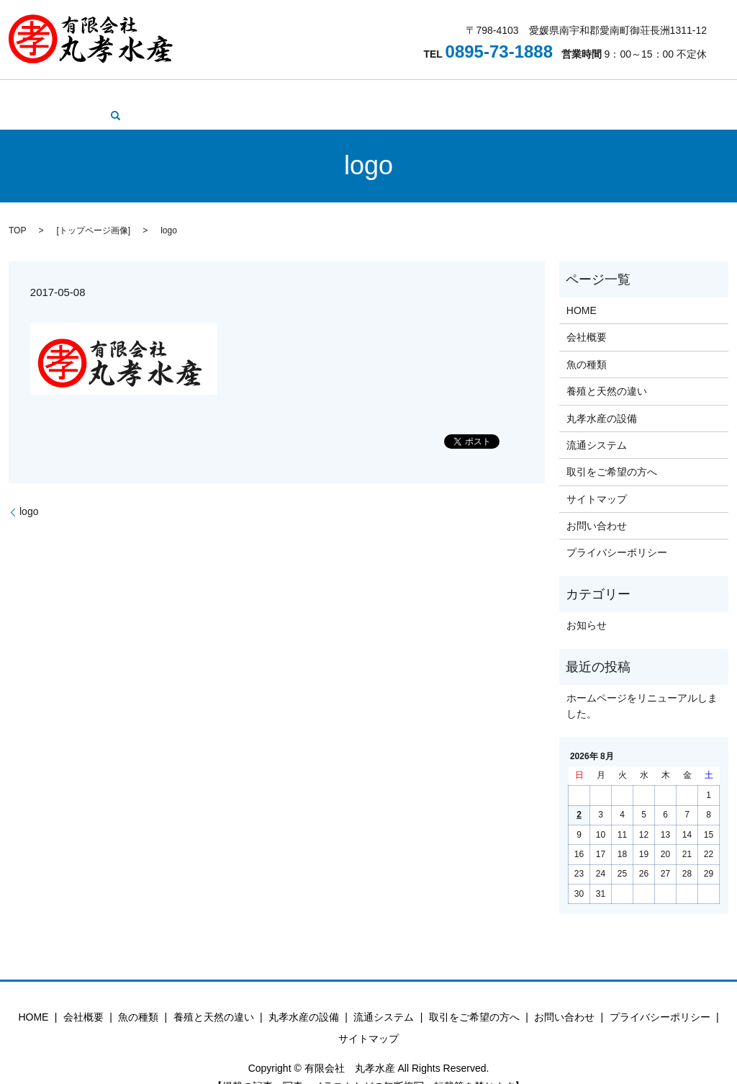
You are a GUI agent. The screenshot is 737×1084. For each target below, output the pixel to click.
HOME (72, 93)
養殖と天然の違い (256, 93)
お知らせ (586, 603)
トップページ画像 (93, 208)
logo (28, 489)
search (670, 93)
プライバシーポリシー (616, 531)
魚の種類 (179, 93)
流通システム (429, 93)
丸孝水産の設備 (347, 93)
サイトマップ (596, 477)
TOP (17, 208)
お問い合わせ (612, 93)
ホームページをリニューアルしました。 (642, 683)
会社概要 (123, 93)
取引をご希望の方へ (521, 93)
